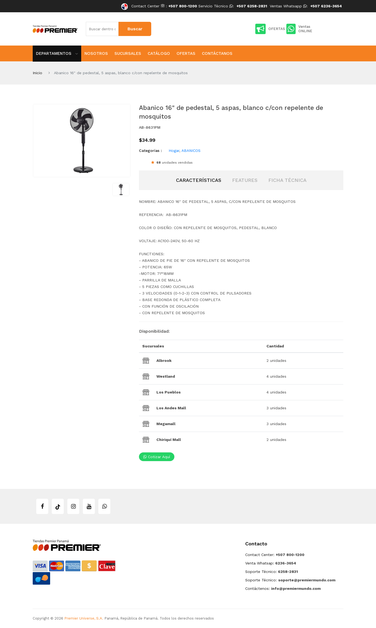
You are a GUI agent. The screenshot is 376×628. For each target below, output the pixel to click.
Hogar (174, 150)
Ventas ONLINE (299, 29)
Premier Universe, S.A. (83, 618)
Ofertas (186, 53)
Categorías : (150, 150)
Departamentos (57, 53)
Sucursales (127, 53)
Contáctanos (217, 53)
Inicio (37, 73)
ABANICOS (191, 150)
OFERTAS (270, 29)
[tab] (199, 180)
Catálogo (159, 53)
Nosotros (96, 53)
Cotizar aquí (156, 457)
